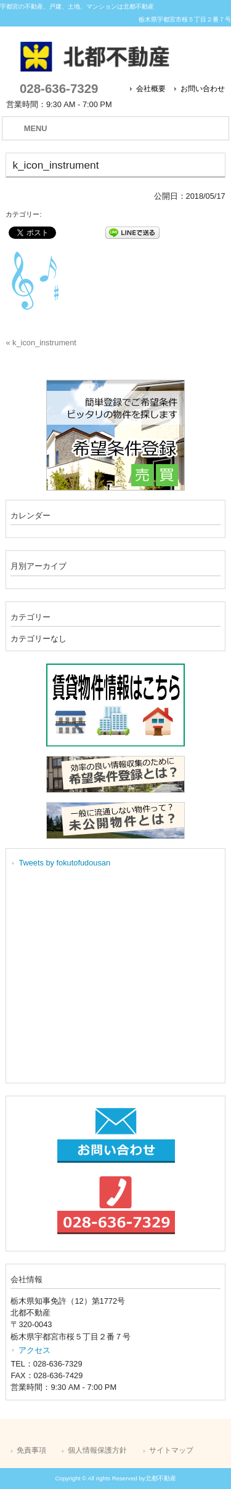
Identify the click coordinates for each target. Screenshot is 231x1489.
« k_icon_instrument (41, 342)
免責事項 (31, 1450)
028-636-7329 (59, 88)
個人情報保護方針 (97, 1450)
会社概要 (151, 88)
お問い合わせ (202, 88)
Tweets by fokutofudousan (64, 862)
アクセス (34, 1350)
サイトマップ (171, 1450)
